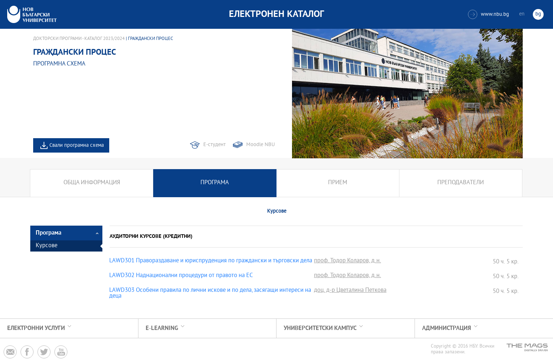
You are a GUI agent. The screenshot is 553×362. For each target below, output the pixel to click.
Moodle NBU (260, 144)
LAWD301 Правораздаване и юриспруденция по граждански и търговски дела (210, 261)
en (522, 14)
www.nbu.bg (488, 14)
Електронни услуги (36, 328)
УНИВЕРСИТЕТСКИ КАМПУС (320, 328)
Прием (337, 183)
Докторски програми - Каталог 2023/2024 (79, 39)
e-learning (162, 328)
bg (538, 14)
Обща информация (91, 183)
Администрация (446, 328)
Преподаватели (460, 183)
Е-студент (214, 144)
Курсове (46, 246)
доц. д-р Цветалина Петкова (350, 291)
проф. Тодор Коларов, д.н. (347, 261)
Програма (214, 183)
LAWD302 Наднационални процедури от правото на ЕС (181, 276)
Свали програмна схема (76, 145)
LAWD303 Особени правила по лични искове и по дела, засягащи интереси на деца (210, 293)
